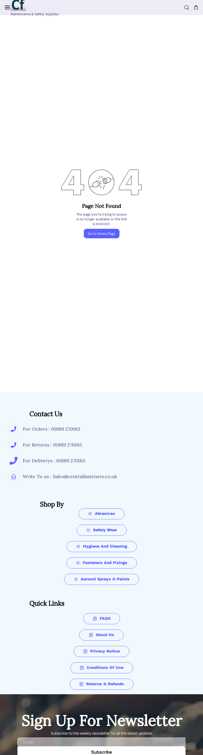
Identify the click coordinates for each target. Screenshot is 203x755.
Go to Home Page (101, 233)
